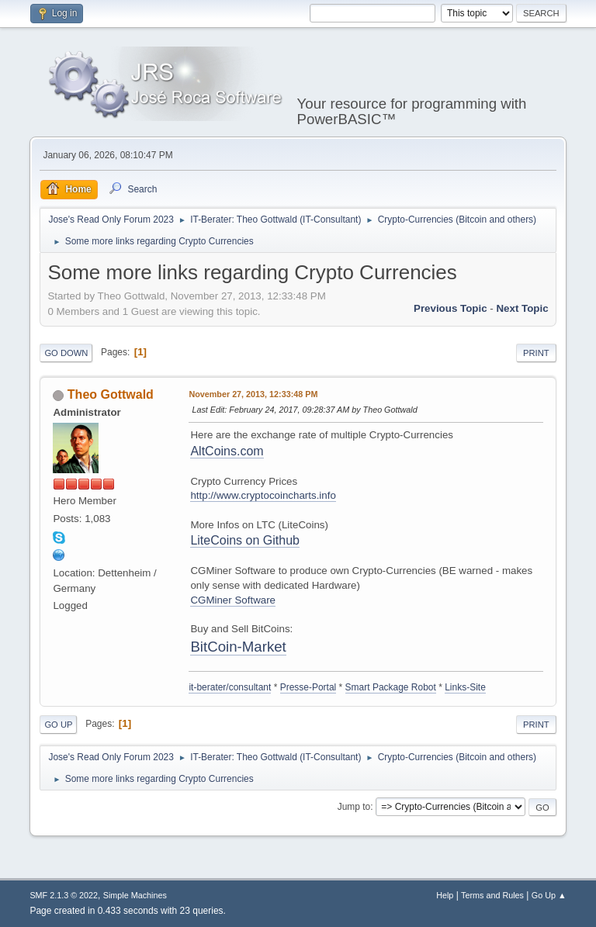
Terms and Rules (492, 895)
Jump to (354, 806)
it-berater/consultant (230, 687)
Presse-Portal (308, 687)
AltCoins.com (226, 451)
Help (444, 895)
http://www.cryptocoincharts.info (262, 495)
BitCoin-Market (238, 646)
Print (536, 353)
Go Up (58, 724)
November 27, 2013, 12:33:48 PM (253, 394)
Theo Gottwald (111, 394)
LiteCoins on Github (245, 540)
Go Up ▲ (549, 895)
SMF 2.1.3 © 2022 (63, 895)
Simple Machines (135, 895)
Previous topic (450, 308)
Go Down (66, 353)
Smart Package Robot (390, 687)
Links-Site (465, 687)
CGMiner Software (232, 600)
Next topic (522, 308)
